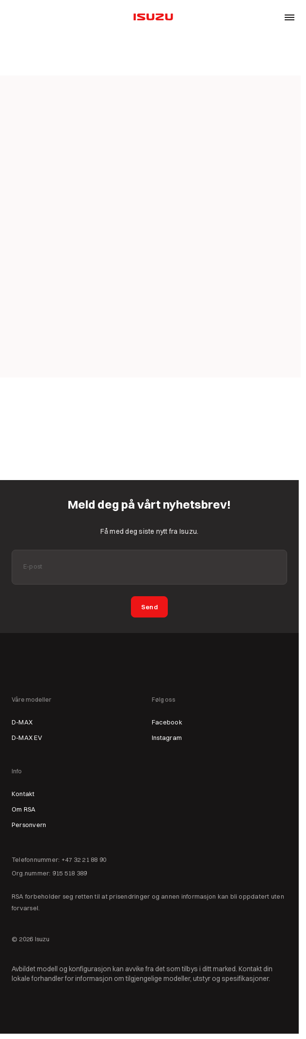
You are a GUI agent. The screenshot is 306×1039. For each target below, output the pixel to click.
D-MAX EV (27, 737)
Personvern (29, 824)
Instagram (167, 737)
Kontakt (23, 794)
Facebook (167, 722)
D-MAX (22, 722)
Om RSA (23, 809)
